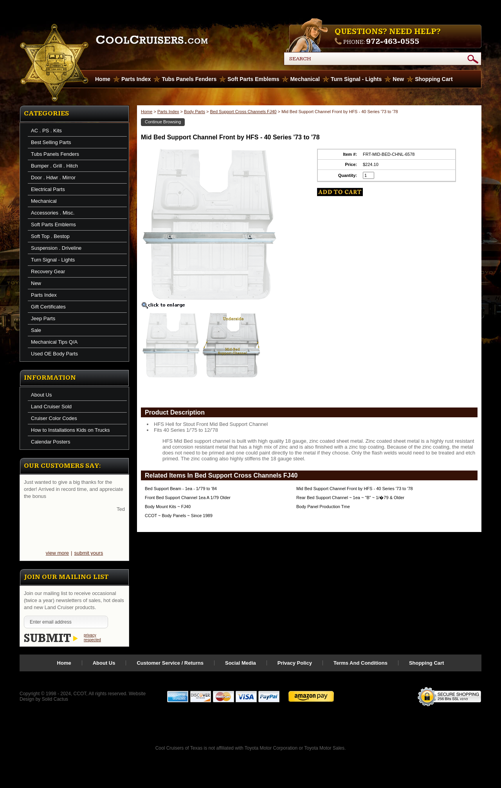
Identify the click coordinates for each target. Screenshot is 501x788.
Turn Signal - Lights (356, 79)
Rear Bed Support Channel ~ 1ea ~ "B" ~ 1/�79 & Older (350, 497)
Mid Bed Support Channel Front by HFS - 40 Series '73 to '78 (354, 488)
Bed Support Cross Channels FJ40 (243, 111)
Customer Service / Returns (170, 662)
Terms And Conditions (360, 662)
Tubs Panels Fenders (189, 79)
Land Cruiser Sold (51, 406)
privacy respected (92, 637)
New (398, 79)
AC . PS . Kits (46, 130)
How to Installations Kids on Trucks (70, 430)
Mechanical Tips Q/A (54, 342)
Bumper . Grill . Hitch (54, 166)
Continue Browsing (163, 121)
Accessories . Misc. (52, 213)
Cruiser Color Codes (54, 418)
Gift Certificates (48, 307)
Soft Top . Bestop (50, 236)
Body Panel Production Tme (323, 506)
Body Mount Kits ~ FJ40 (168, 506)
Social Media (240, 662)
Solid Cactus (55, 699)
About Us (41, 395)
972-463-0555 (392, 41)
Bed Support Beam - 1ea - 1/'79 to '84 (181, 488)
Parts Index (136, 79)
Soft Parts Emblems (253, 79)
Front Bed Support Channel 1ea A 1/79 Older (188, 497)
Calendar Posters (50, 442)
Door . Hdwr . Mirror (53, 177)
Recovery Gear (48, 271)
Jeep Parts (43, 318)
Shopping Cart (433, 79)
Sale (36, 330)
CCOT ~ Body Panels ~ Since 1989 (179, 515)
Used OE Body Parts (54, 354)
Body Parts (194, 111)
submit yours (88, 553)
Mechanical (304, 79)
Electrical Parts (48, 189)
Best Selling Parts (51, 142)
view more (57, 553)
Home (146, 111)
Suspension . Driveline (56, 248)
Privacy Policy (295, 662)
